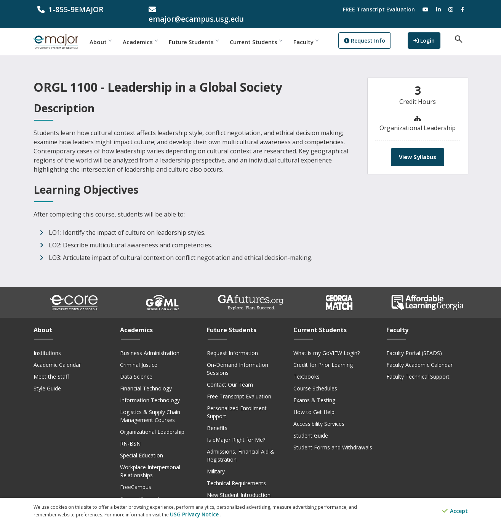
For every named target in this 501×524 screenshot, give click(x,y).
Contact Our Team (230, 375)
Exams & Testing (314, 390)
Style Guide (47, 378)
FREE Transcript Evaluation (379, 9)
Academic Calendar (57, 355)
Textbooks (306, 367)
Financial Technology (146, 378)
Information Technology (150, 390)
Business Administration (149, 343)
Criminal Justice (138, 355)
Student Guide (310, 426)
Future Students (209, 32)
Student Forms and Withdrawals (332, 437)
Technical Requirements (236, 473)
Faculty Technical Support (418, 367)
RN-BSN (130, 434)
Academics (156, 32)
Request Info (380, 32)
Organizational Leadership (152, 422)
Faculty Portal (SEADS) (414, 343)
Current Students (272, 32)
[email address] (195, 9)
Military (216, 461)
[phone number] (84, 9)
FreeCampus (135, 477)
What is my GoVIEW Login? (326, 343)
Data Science (136, 367)
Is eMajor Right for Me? (236, 430)
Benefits (217, 418)
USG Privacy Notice (191, 514)
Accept (455, 511)
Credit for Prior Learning (323, 355)
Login (432, 31)
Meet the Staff (51, 367)
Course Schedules (315, 378)
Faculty (321, 32)
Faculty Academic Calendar (419, 355)
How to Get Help (314, 402)
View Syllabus (418, 147)
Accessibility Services (318, 414)
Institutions (47, 343)
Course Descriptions (145, 489)
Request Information (232, 343)
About (116, 32)
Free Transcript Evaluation (239, 386)
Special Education (141, 445)
